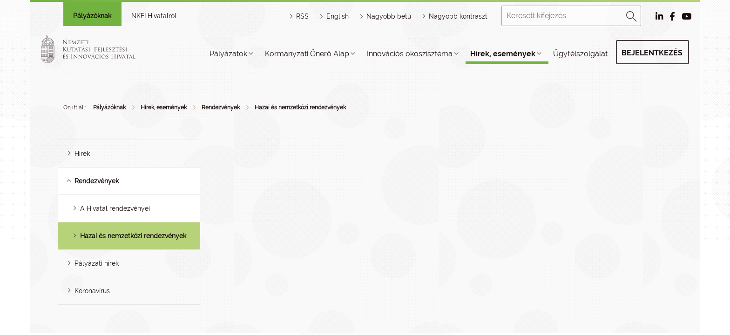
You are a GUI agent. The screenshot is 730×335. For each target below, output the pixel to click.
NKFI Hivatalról (153, 16)
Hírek (82, 153)
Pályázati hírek (96, 263)
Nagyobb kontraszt (458, 16)
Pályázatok (228, 53)
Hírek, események (502, 53)
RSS (302, 16)
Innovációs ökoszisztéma (410, 53)
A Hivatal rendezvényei (115, 208)
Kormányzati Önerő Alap (307, 53)
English (337, 16)
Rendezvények (221, 107)
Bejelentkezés (652, 52)
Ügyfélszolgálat (580, 53)
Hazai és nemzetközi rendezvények (300, 107)
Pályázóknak (92, 16)
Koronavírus (92, 291)
